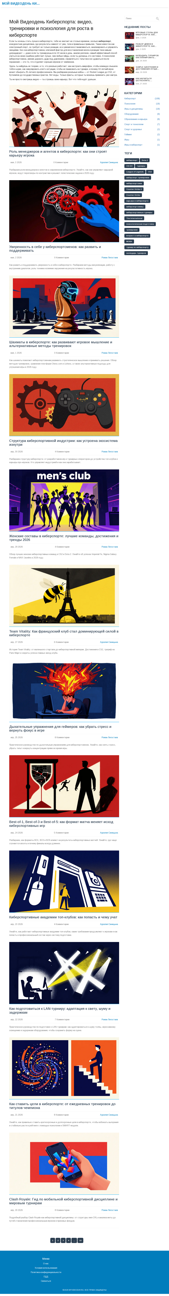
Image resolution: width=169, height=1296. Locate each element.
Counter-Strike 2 (134, 189)
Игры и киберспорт (142, 144)
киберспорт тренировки (138, 178)
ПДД (46, 1279)
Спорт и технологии (142, 124)
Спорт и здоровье (142, 129)
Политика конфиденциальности (46, 1274)
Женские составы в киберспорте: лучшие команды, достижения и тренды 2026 (63, 539)
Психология (142, 103)
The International (134, 218)
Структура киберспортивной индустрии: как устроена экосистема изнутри (64, 443)
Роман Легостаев (109, 258)
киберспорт (132, 160)
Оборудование (142, 114)
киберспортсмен (134, 184)
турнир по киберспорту (137, 248)
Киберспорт (142, 98)
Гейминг (142, 134)
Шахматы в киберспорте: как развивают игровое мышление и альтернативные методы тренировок (61, 344)
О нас (46, 1266)
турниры (141, 166)
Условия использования (46, 1270)
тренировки (132, 230)
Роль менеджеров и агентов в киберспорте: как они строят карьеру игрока (58, 153)
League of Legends (135, 172)
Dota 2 (145, 160)
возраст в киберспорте (137, 236)
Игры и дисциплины (142, 109)
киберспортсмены (135, 207)
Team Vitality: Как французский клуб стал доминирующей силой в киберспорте (63, 634)
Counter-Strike (133, 195)
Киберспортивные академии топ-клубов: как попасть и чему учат (63, 919)
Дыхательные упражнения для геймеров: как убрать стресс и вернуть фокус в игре (61, 730)
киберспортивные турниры (139, 213)
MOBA (129, 242)
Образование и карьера (142, 119)
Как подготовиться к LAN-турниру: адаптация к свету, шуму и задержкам (60, 1012)
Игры (142, 139)
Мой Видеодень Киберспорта (22, 3)
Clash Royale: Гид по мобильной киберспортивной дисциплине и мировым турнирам (63, 1203)
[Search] (157, 18)
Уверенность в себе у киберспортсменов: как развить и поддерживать (55, 249)
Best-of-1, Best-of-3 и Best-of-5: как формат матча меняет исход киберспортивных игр (62, 825)
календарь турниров (136, 253)
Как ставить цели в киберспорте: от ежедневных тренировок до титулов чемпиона (62, 1108)
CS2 (151, 172)
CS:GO (129, 166)
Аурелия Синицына (109, 162)
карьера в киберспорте (137, 201)
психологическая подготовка (140, 224)
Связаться (46, 1283)
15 (80, 1243)
